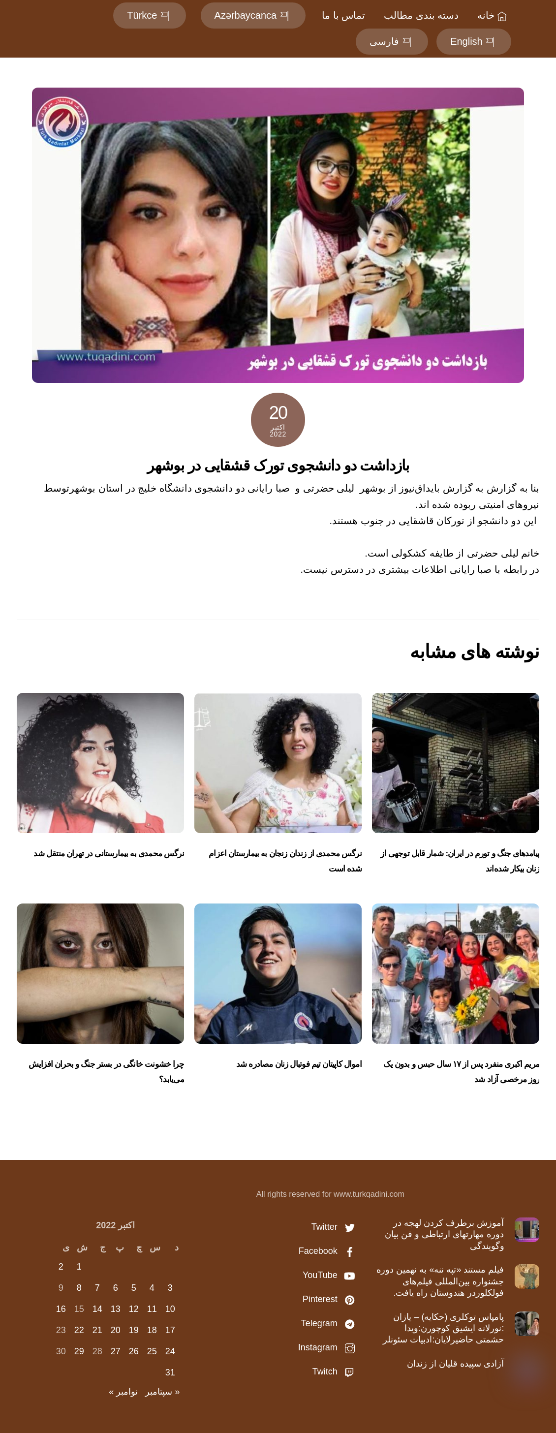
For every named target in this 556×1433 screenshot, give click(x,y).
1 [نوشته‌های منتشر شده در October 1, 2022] (79, 1267)
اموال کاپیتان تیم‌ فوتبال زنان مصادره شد (299, 1064)
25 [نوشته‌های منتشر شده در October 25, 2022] (152, 1351)
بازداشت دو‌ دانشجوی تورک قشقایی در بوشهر (278, 465)
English (473, 41)
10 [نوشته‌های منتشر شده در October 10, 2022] (170, 1309)
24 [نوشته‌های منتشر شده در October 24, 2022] (170, 1351)
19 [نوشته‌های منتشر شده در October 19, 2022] (134, 1330)
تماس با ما (343, 15)
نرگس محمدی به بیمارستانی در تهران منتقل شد (108, 853)
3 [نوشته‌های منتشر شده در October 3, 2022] (170, 1288)
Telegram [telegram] (330, 1323)
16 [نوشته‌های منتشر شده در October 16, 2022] (61, 1309)
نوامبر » (123, 1392)
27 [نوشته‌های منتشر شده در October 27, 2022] (116, 1351)
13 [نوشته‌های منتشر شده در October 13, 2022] (116, 1309)
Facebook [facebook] (329, 1251)
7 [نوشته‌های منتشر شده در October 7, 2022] (97, 1288)
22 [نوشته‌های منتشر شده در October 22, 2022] (79, 1330)
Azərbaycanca (252, 15)
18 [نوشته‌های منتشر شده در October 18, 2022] (152, 1330)
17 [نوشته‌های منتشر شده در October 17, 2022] (170, 1330)
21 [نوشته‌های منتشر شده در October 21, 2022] (97, 1330)
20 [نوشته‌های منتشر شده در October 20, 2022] (116, 1330)
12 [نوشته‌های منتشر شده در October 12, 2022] (134, 1309)
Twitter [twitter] (335, 1227)
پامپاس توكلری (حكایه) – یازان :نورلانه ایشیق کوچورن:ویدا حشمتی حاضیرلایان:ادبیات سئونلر (443, 1328)
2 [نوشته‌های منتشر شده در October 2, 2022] (61, 1267)
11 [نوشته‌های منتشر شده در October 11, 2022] (152, 1309)
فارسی (392, 41)
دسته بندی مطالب (421, 15)
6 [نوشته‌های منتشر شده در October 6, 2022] (115, 1288)
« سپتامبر (162, 1392)
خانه (493, 15)
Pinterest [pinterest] (331, 1299)
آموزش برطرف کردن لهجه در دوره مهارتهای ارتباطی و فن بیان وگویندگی (444, 1234)
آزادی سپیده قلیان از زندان (455, 1364)
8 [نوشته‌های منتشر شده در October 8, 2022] (79, 1288)
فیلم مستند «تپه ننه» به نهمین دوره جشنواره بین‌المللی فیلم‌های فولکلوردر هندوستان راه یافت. (440, 1281)
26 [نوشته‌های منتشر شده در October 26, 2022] (134, 1351)
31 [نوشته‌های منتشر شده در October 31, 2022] (170, 1372)
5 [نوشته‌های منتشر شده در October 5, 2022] (133, 1288)
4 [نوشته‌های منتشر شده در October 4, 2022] (152, 1288)
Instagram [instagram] (329, 1347)
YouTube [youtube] (331, 1275)
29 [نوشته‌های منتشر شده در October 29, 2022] (79, 1351)
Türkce (149, 15)
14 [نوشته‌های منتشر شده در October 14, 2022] (97, 1309)
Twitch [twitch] (336, 1371)
